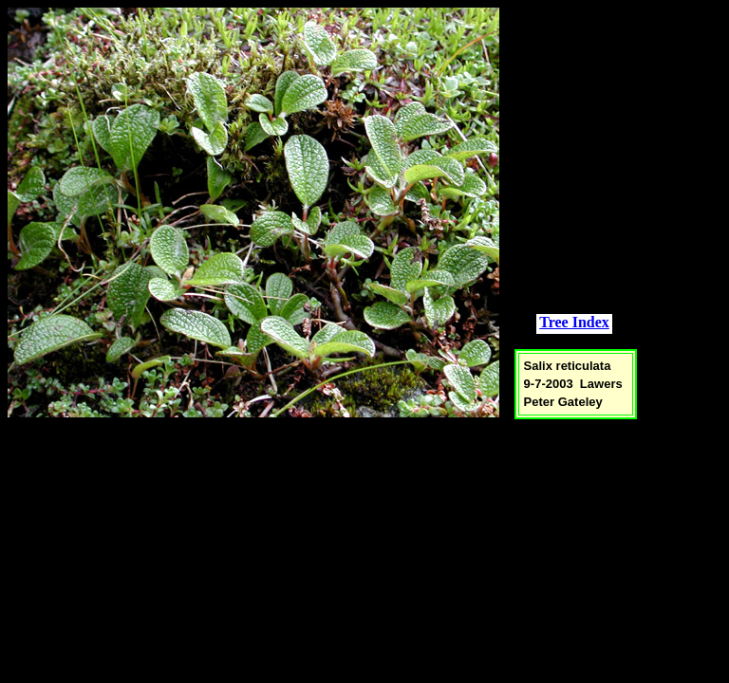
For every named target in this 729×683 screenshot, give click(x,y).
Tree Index (574, 322)
